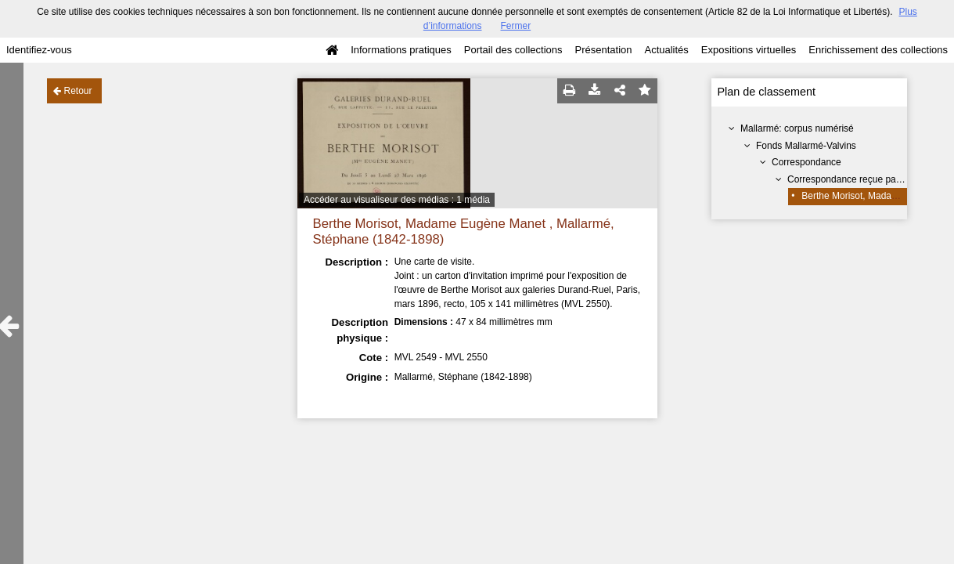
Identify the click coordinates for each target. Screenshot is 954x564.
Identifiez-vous (39, 50)
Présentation (603, 50)
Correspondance (806, 162)
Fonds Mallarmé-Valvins (806, 145)
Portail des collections (513, 50)
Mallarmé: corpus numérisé (797, 128)
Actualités (666, 50)
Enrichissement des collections (878, 50)
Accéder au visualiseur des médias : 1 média (397, 199)
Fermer (516, 25)
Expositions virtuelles (748, 50)
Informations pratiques (401, 50)
